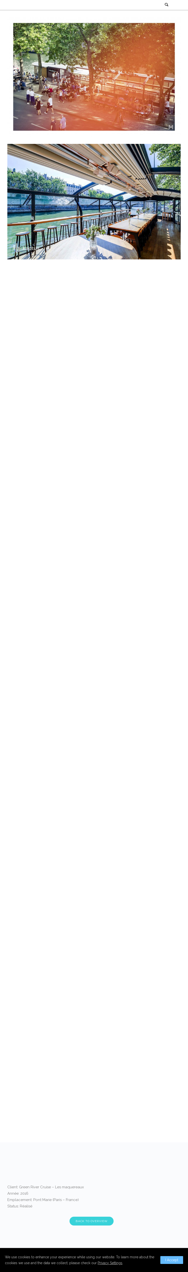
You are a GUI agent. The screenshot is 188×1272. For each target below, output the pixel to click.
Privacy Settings (110, 1263)
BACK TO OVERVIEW (91, 1221)
